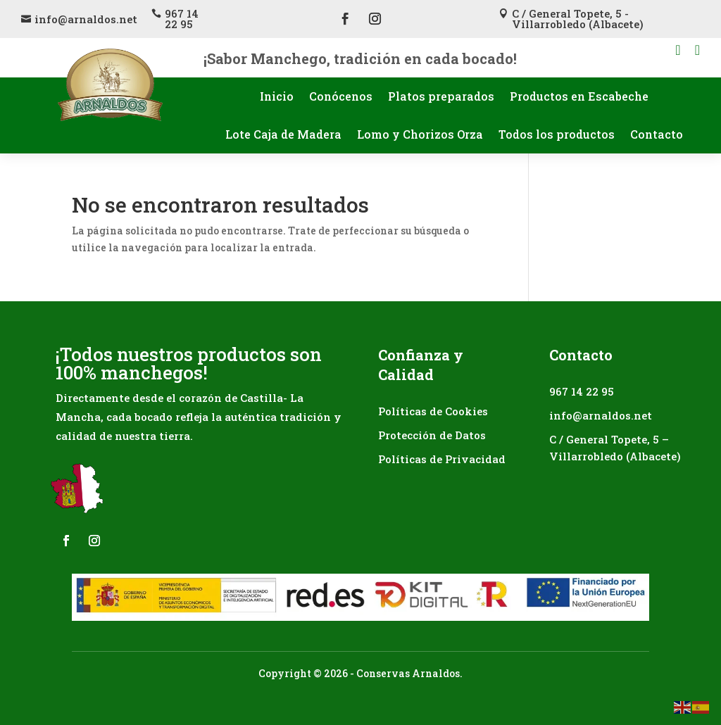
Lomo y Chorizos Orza (420, 134)
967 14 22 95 (182, 18)
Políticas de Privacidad (442, 459)
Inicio (277, 96)
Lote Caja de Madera (283, 134)
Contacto (656, 134)
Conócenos (340, 96)
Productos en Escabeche (579, 96)
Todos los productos (557, 134)
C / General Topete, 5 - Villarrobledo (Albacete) (578, 18)
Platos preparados (441, 96)
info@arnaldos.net (86, 19)
